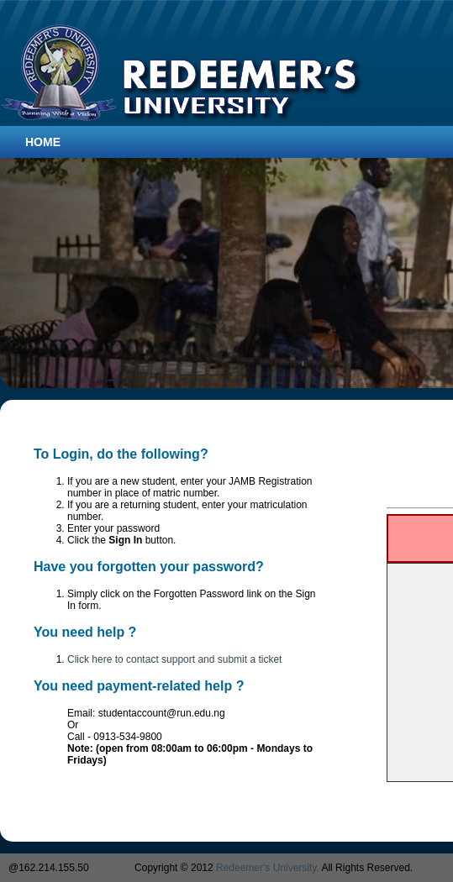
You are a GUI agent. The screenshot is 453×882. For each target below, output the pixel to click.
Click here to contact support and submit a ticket (174, 659)
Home (43, 142)
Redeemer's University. (267, 868)
